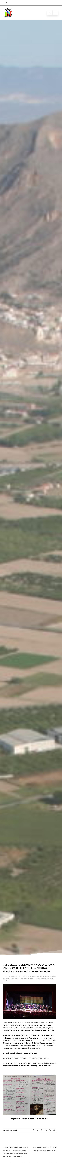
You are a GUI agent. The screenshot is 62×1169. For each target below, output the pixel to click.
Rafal (31, 978)
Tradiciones (37, 978)
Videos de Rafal (45, 978)
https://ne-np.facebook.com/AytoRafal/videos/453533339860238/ (26, 1058)
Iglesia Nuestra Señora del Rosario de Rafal (18, 978)
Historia (42, 976)
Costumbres (35, 976)
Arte (31, 976)
